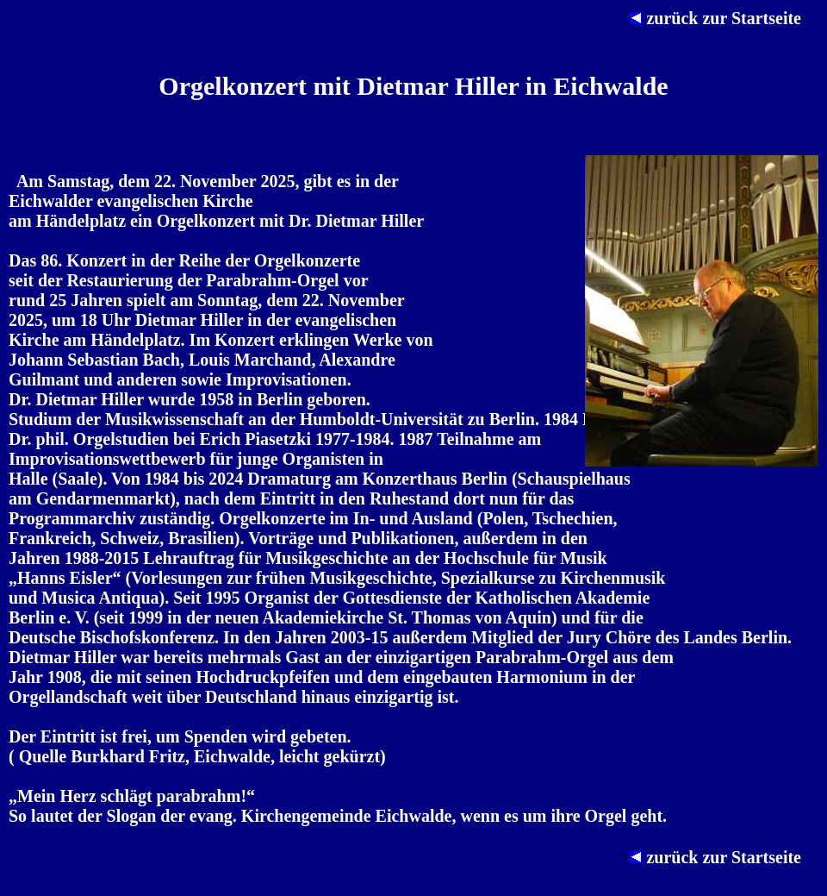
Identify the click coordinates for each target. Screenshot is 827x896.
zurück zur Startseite (724, 18)
